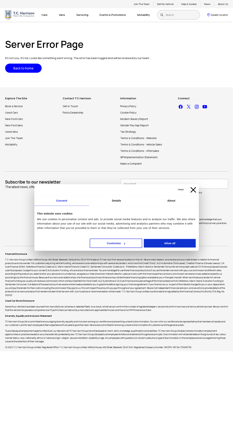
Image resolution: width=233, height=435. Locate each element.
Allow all (169, 243)
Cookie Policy (128, 112)
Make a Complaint (131, 163)
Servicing (82, 15)
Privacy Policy (128, 106)
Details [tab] (116, 200)
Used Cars (11, 112)
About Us (223, 4)
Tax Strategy (128, 131)
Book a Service (14, 106)
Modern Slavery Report (134, 119)
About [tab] (171, 200)
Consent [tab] (61, 200)
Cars (44, 15)
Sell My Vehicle (165, 4)
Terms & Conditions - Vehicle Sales (141, 144)
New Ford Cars (14, 119)
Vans (62, 15)
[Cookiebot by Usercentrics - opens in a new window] (168, 189)
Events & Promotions (113, 15)
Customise (116, 243)
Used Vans (11, 131)
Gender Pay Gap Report (134, 125)
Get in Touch (70, 106)
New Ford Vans (14, 125)
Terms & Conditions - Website (138, 138)
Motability (143, 15)
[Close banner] (193, 190)
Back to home (23, 68)
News (207, 4)
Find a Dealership (73, 112)
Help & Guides (189, 4)
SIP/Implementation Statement (139, 157)
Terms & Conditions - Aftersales (139, 151)
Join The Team (141, 4)
